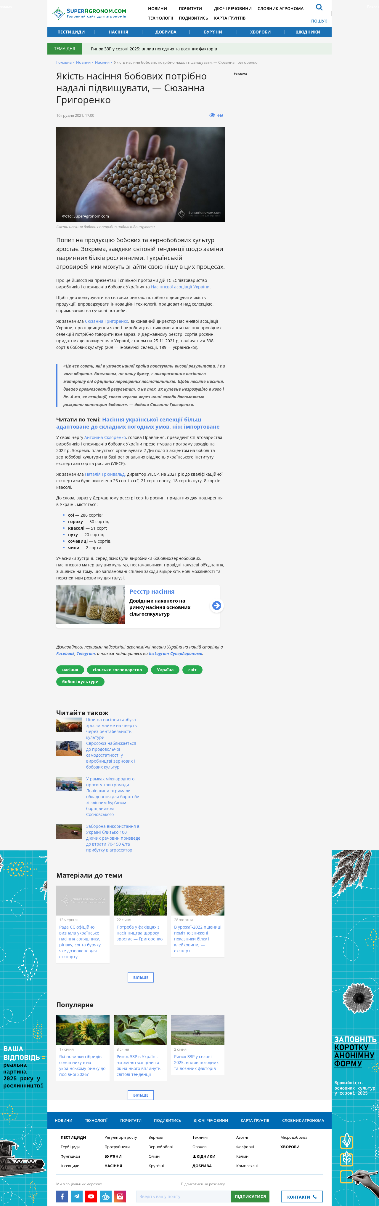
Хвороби (260, 32)
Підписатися (250, 1137)
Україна (165, 670)
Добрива (165, 32)
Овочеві (199, 1087)
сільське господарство (117, 670)
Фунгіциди (70, 1097)
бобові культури (80, 681)
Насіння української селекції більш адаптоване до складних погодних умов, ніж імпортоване (138, 423)
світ (192, 670)
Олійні (154, 1097)
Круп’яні (156, 1106)
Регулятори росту (121, 1078)
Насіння (118, 32)
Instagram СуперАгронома (175, 653)
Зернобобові (161, 1087)
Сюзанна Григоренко (106, 321)
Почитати (190, 8)
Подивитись (193, 18)
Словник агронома (280, 8)
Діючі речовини (233, 8)
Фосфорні (245, 1087)
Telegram (86, 653)
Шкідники (308, 32)
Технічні (200, 1078)
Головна (64, 62)
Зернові (156, 1078)
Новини (157, 8)
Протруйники (117, 1087)
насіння (70, 670)
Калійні (242, 1097)
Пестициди (71, 32)
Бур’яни (213, 32)
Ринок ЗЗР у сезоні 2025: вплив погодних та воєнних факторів (154, 49)
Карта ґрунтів (229, 18)
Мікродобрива (293, 1078)
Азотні (242, 1078)
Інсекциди (70, 1106)
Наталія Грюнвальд (105, 474)
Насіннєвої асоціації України (180, 287)
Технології (160, 18)
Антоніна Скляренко (105, 437)
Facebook (65, 653)
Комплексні (247, 1106)
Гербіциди (70, 1087)
